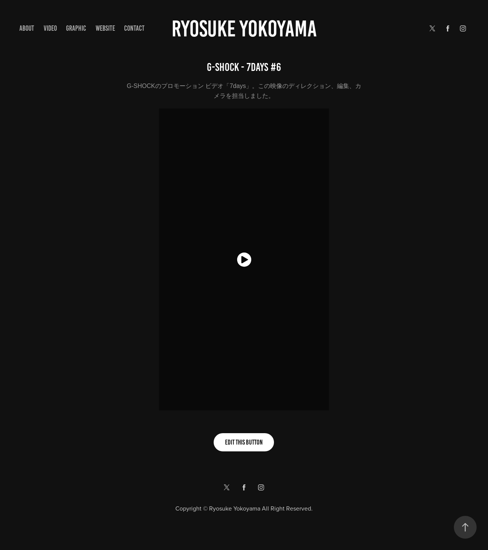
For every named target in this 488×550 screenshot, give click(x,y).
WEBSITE (105, 28)
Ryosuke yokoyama (244, 28)
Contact (134, 28)
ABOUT (26, 28)
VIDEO (50, 28)
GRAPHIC (76, 28)
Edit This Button (244, 442)
